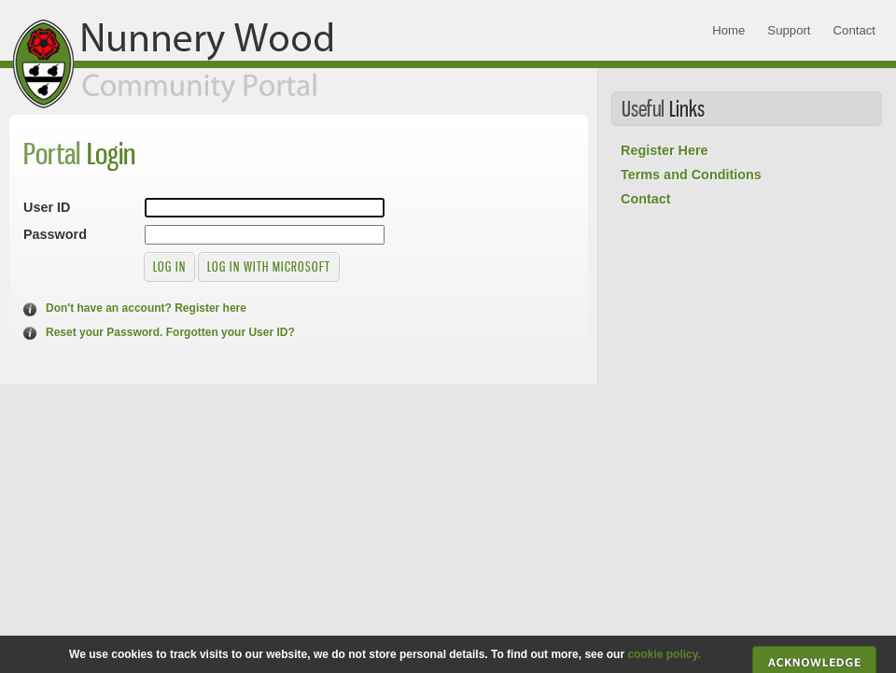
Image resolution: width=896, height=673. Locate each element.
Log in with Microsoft (268, 266)
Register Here (664, 150)
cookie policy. (663, 654)
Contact (646, 198)
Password (55, 234)
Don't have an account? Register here (146, 308)
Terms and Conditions (691, 174)
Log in (169, 266)
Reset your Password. (104, 332)
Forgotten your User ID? (230, 332)
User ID (46, 207)
